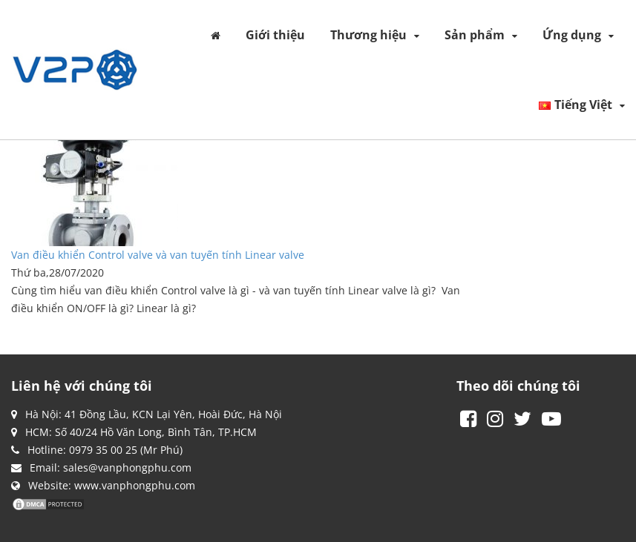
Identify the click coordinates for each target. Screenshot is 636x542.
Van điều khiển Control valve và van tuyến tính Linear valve (157, 255)
